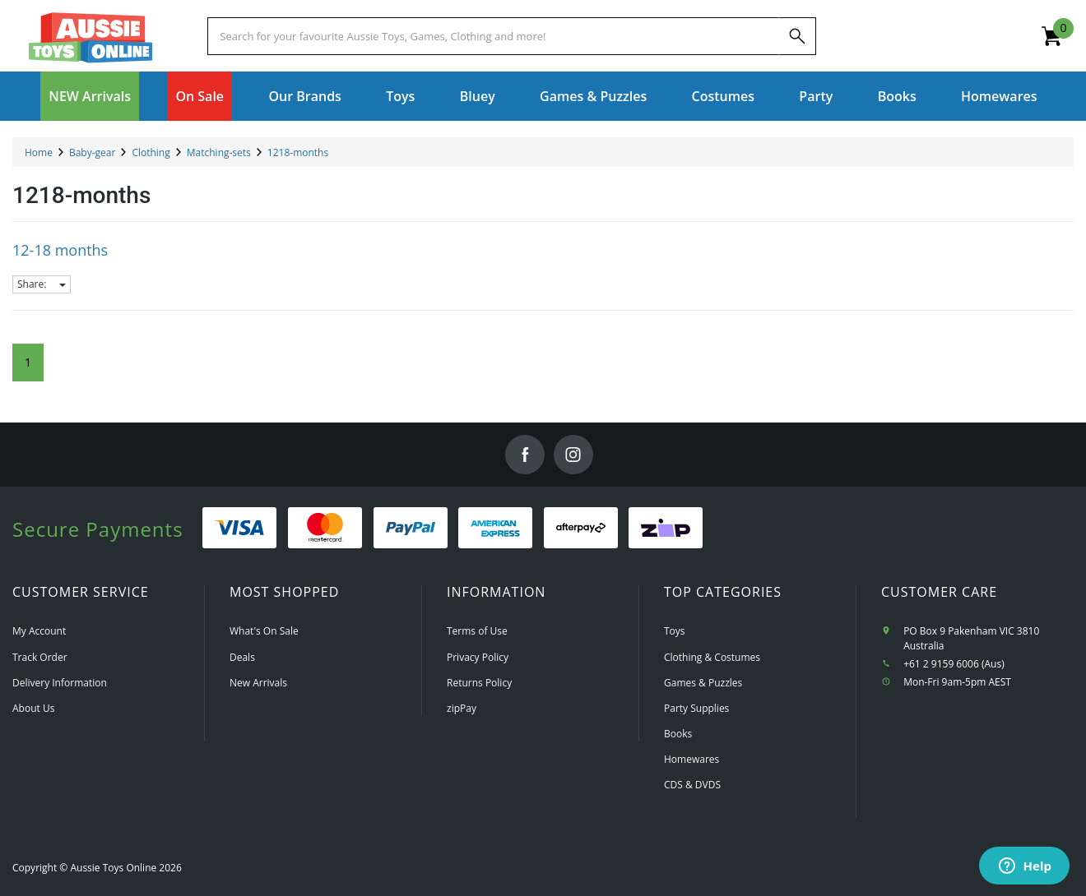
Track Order (39, 657)
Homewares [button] (999, 96)
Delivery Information (59, 683)
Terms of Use (477, 631)
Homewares (691, 759)
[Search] (797, 36)
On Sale (199, 96)
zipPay (461, 708)
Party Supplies (696, 708)
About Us (33, 708)
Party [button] (816, 96)
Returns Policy (479, 683)
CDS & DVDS (692, 785)
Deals (242, 657)
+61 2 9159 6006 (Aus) (954, 664)
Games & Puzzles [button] (593, 96)
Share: (41, 284)
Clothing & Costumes (712, 657)
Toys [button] (400, 96)
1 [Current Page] (28, 362)
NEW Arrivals (90, 96)
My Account (39, 631)
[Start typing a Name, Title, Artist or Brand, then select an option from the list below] (492, 36)
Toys (674, 631)
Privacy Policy (477, 657)
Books (897, 96)
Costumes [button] (723, 96)
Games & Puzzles (703, 683)
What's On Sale (264, 631)
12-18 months (60, 250)
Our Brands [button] (304, 96)
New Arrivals (258, 683)
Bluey (477, 96)
